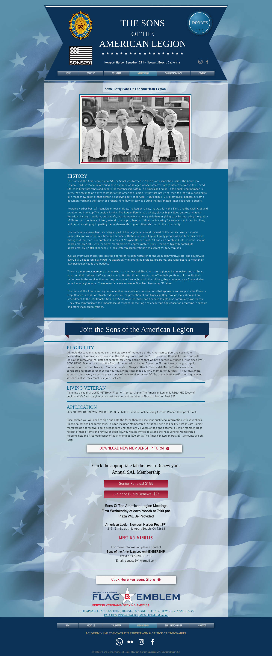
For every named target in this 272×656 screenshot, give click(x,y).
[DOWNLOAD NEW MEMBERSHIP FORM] (134, 448)
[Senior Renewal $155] (136, 484)
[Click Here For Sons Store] (136, 580)
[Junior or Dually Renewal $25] (136, 494)
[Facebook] (207, 62)
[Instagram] (200, 62)
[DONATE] (199, 23)
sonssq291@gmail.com (140, 561)
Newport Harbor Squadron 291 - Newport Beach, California (142, 63)
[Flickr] (130, 642)
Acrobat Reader (166, 412)
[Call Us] (119, 642)
